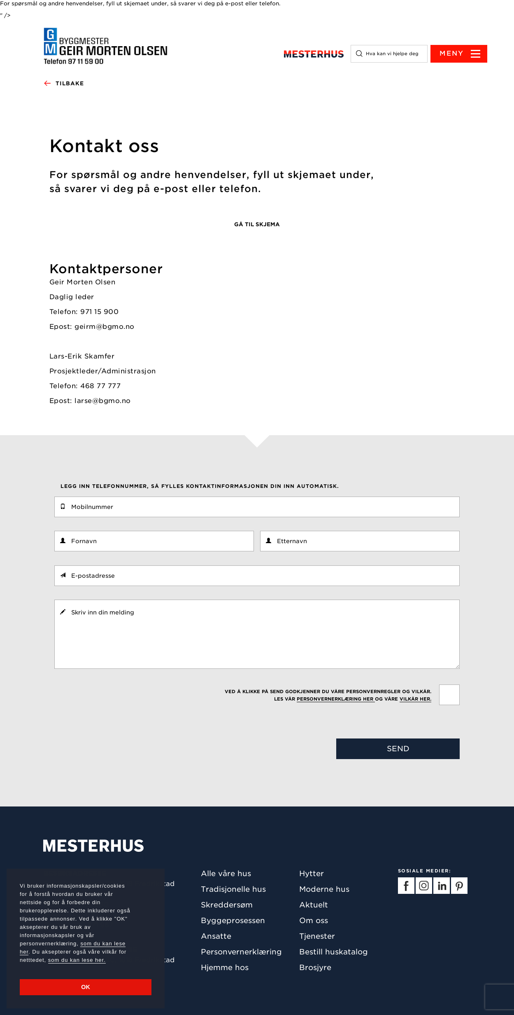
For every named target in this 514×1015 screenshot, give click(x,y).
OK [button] (85, 987)
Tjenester (317, 936)
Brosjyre (315, 967)
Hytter (311, 873)
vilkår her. (415, 699)
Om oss (313, 920)
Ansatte (216, 936)
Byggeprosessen (233, 920)
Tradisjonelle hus (233, 889)
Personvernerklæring (241, 951)
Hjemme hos (225, 967)
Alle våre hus (226, 873)
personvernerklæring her (336, 699)
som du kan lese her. (77, 960)
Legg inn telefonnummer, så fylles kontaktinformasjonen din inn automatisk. (199, 486)
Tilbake (63, 83)
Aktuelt (313, 904)
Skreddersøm (227, 904)
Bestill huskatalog (333, 951)
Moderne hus (324, 889)
